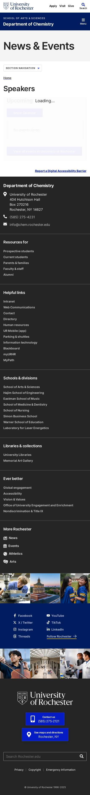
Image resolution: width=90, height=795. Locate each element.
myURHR (9, 354)
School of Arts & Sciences (24, 18)
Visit (62, 6)
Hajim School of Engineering (23, 393)
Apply (53, 6)
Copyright (35, 770)
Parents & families (16, 263)
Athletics (12, 553)
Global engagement (17, 488)
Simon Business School (20, 416)
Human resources (16, 325)
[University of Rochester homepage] (18, 6)
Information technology (20, 342)
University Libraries (17, 455)
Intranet (9, 301)
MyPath (8, 360)
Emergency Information (61, 770)
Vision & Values (14, 499)
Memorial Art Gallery (18, 461)
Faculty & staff (13, 269)
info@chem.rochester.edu (30, 224)
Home (7, 78)
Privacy (18, 770)
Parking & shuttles (16, 337)
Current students (15, 257)
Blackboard (11, 348)
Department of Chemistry (28, 24)
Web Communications (19, 307)
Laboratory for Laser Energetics (26, 428)
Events (11, 546)
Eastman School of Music (21, 399)
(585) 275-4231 (22, 217)
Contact (9, 313)
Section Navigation (22, 68)
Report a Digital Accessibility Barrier (60, 171)
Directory (10, 319)
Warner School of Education (23, 422)
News (10, 538)
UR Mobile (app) (14, 331)
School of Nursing (16, 410)
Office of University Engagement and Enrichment (38, 505)
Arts (9, 561)
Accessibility (12, 493)
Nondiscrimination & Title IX (23, 511)
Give (71, 6)
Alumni (8, 275)
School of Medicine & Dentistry (25, 404)
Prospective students (18, 251)
